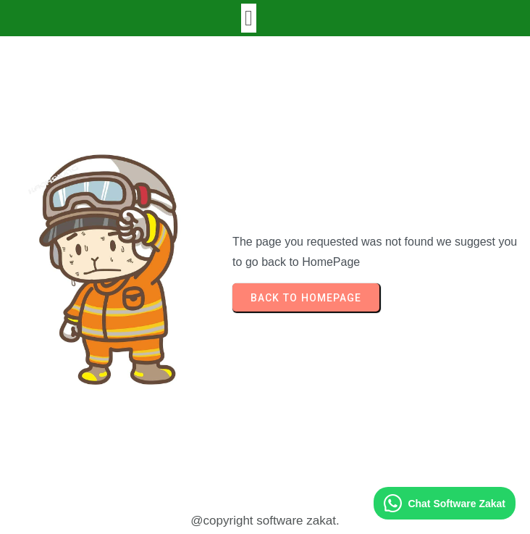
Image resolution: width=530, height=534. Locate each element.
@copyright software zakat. (264, 520)
